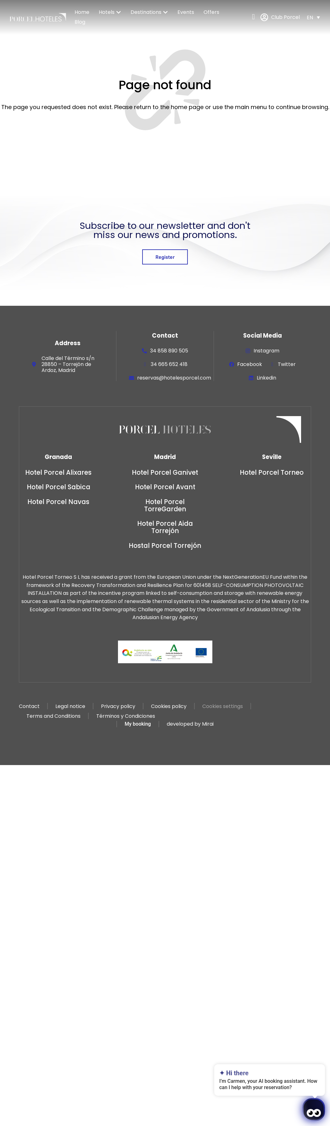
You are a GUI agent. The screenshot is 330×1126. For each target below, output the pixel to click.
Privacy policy (118, 706)
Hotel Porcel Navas (58, 501)
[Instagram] (247, 350)
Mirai (208, 724)
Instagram (266, 350)
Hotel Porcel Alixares (58, 472)
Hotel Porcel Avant (165, 486)
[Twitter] (272, 364)
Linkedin (266, 377)
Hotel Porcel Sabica (58, 486)
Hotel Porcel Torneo (272, 472)
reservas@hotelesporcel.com (174, 377)
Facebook (249, 364)
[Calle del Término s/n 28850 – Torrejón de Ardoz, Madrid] (33, 364)
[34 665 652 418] (145, 364)
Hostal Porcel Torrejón (165, 545)
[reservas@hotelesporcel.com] (131, 377)
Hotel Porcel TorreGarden (165, 505)
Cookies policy (169, 706)
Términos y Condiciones (125, 716)
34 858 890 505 (169, 350)
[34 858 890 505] (144, 350)
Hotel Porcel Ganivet (165, 472)
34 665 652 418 (169, 364)
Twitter (287, 364)
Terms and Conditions (53, 716)
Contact (29, 706)
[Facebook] (231, 364)
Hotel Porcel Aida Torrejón (165, 527)
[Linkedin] (251, 377)
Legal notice (70, 706)
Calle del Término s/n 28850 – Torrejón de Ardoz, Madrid (68, 364)
